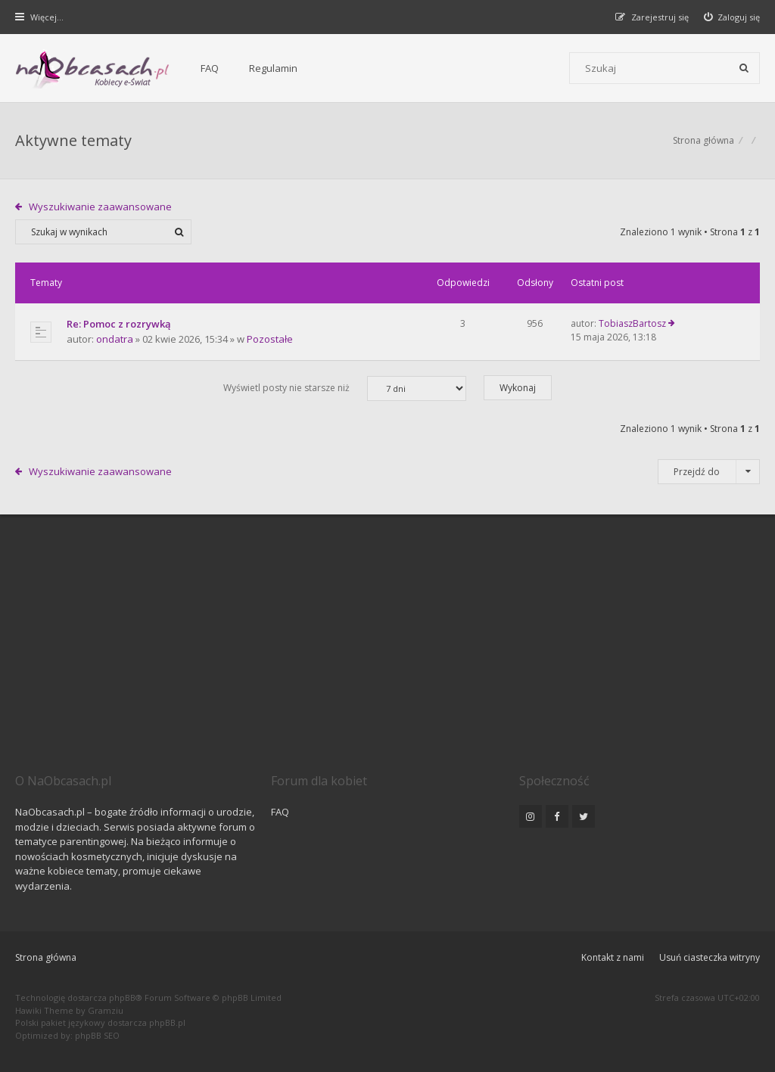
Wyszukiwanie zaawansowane (100, 206)
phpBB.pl (167, 1022)
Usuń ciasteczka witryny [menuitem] (709, 957)
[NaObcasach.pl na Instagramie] (530, 816)
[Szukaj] (744, 68)
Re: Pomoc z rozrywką (119, 324)
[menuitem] (732, 17)
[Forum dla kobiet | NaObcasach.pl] (92, 69)
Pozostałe (270, 339)
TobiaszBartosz (632, 323)
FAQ (210, 68)
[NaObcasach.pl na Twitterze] (583, 816)
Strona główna (45, 957)
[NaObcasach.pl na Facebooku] (557, 816)
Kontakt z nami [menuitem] (612, 957)
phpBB (122, 997)
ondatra (114, 339)
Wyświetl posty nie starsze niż (344, 388)
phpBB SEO (97, 1035)
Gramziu (105, 1010)
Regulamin (273, 68)
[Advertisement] (387, 658)
